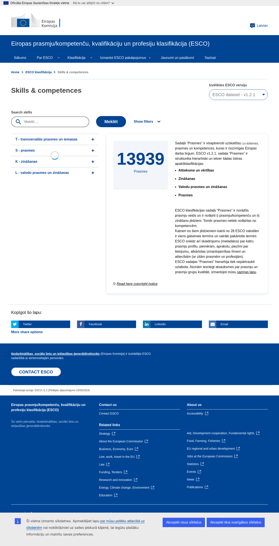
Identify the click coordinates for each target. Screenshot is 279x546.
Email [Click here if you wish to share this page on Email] (224, 324)
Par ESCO (45, 58)
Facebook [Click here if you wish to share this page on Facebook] (95, 324)
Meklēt (111, 121)
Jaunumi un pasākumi (177, 58)
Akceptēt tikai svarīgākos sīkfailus (235, 522)
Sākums (20, 58)
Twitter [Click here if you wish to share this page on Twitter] (27, 324)
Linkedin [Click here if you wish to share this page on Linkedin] (160, 324)
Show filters (143, 121)
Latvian (259, 25)
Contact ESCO (109, 413)
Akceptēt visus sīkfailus (183, 522)
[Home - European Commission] (42, 20)
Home (15, 72)
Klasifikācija (76, 58)
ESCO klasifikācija (38, 72)
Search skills (21, 112)
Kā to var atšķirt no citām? (93, 3)
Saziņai (210, 58)
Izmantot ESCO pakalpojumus (123, 58)
